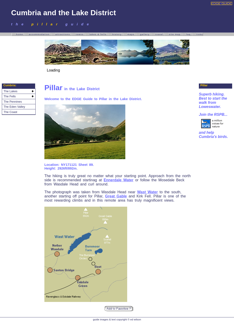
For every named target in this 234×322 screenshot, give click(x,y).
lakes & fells (96, 34)
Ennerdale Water (118, 180)
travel (157, 34)
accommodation (38, 34)
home (18, 34)
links (197, 34)
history (115, 34)
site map (173, 34)
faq (187, 34)
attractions (61, 34)
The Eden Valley (14, 106)
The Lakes (10, 91)
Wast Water (147, 192)
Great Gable (116, 196)
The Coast (10, 112)
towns (78, 34)
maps (129, 34)
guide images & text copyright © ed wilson (117, 319)
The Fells (9, 96)
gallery (143, 34)
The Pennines (12, 101)
